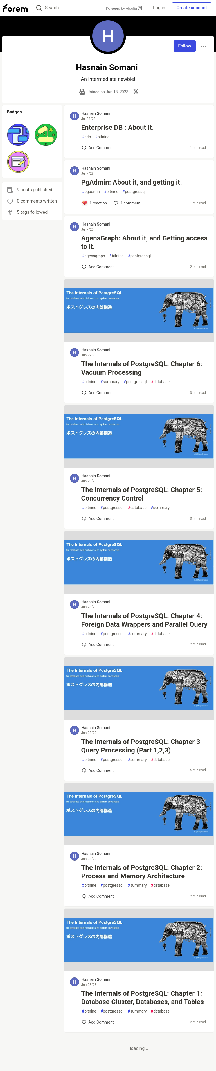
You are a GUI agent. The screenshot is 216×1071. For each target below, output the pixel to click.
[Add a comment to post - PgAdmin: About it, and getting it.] (94, 203)
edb (86, 137)
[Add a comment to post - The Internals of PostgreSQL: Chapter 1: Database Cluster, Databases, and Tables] (97, 1022)
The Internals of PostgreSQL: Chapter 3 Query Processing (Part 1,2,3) (140, 746)
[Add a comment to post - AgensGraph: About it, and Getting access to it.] (97, 266)
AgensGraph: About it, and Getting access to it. (144, 242)
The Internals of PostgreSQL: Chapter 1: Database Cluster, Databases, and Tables (142, 998)
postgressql (134, 192)
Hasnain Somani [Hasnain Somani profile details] (96, 113)
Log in (159, 7)
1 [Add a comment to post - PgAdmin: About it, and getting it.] (126, 203)
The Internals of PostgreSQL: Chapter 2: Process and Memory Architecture (141, 872)
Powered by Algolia (124, 8)
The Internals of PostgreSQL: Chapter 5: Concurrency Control (141, 494)
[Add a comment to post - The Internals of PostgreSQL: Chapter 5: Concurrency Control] (97, 518)
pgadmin (91, 192)
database (160, 382)
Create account (191, 7)
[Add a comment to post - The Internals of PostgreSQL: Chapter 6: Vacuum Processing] (97, 392)
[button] (18, 135)
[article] (139, 340)
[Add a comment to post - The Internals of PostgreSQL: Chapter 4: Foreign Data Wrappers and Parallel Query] (97, 644)
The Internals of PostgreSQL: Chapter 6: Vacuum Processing (141, 368)
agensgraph (93, 256)
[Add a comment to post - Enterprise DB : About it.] (97, 147)
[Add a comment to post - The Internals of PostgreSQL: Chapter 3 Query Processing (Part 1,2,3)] (97, 770)
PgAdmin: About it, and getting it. (131, 182)
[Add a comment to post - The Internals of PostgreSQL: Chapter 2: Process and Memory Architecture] (97, 896)
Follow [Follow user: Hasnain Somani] (184, 46)
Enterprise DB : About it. (117, 127)
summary (109, 382)
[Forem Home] (15, 7)
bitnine (102, 137)
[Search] (39, 8)
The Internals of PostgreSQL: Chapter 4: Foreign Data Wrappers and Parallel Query (144, 620)
